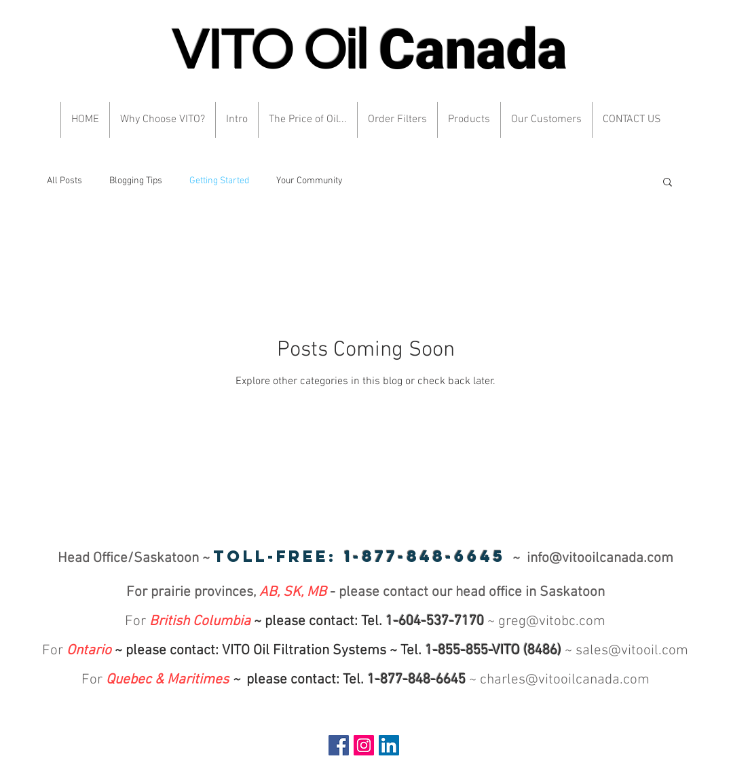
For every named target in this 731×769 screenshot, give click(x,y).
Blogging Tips (135, 181)
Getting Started (219, 181)
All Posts (64, 181)
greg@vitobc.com (551, 621)
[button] (667, 183)
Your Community (309, 181)
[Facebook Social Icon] (339, 745)
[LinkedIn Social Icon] (389, 745)
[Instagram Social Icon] (364, 745)
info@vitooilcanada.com (600, 558)
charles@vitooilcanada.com (565, 679)
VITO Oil (369, 51)
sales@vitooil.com (632, 650)
